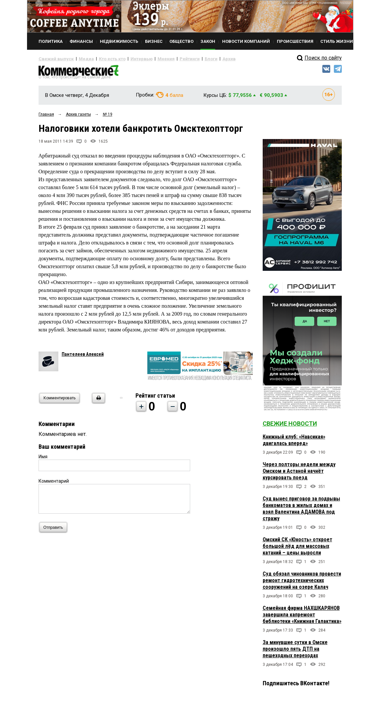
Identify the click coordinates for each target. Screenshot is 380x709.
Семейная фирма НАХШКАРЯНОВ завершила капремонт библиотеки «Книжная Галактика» (302, 617)
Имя (43, 459)
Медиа (79, 58)
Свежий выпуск (53, 58)
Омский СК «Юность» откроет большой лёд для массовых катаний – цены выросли (297, 548)
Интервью (128, 58)
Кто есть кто (102, 58)
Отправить (55, 530)
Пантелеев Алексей (83, 356)
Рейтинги (170, 58)
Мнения (149, 58)
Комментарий (54, 483)
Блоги (189, 58)
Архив (205, 58)
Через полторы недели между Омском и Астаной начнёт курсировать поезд (299, 473)
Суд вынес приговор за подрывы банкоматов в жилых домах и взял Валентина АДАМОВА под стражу (301, 511)
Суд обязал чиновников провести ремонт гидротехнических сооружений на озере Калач (302, 583)
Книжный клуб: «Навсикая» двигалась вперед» (294, 442)
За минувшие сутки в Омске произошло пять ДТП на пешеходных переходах (295, 651)
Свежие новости (290, 426)
